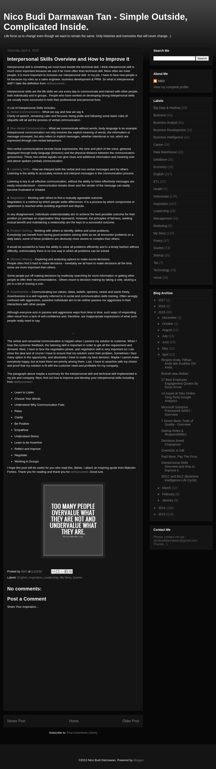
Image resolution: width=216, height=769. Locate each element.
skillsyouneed (55, 83)
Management (162, 218)
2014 (162, 508)
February (169, 494)
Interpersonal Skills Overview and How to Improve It (178, 466)
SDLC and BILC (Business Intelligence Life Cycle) (179, 478)
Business (159, 115)
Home (74, 721)
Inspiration (35, 577)
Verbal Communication (25, 112)
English (22, 577)
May (165, 348)
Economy (159, 167)
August (167, 330)
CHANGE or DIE (172, 450)
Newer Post (16, 721)
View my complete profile (170, 87)
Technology (161, 270)
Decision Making (21, 259)
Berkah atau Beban (174, 373)
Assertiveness (19, 292)
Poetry (157, 240)
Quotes (77, 577)
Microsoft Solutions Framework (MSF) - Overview (176, 411)
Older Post (130, 721)
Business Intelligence (168, 137)
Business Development (169, 130)
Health (157, 189)
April (165, 354)
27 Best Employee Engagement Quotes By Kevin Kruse (179, 383)
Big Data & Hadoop (166, 108)
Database (160, 159)
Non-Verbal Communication (28, 128)
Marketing (160, 226)
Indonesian (161, 196)
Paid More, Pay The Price (179, 456)
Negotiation (17, 198)
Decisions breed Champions (172, 442)
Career (158, 144)
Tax (155, 263)
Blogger (138, 760)
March (167, 488)
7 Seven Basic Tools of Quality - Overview (177, 422)
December (169, 317)
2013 (162, 514)
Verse (157, 277)
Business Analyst (165, 122)
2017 (162, 300)
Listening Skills (20, 169)
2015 (162, 312)
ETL (156, 181)
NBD (161, 81)
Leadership (51, 577)
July (165, 336)
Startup (158, 255)
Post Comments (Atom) (82, 732)
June (166, 342)
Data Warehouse (165, 152)
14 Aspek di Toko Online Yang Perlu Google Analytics (178, 397)
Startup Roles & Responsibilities (174, 432)
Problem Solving (21, 230)
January (168, 500)
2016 (162, 306)
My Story (65, 577)
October (168, 323)
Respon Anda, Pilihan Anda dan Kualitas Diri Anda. (178, 363)
